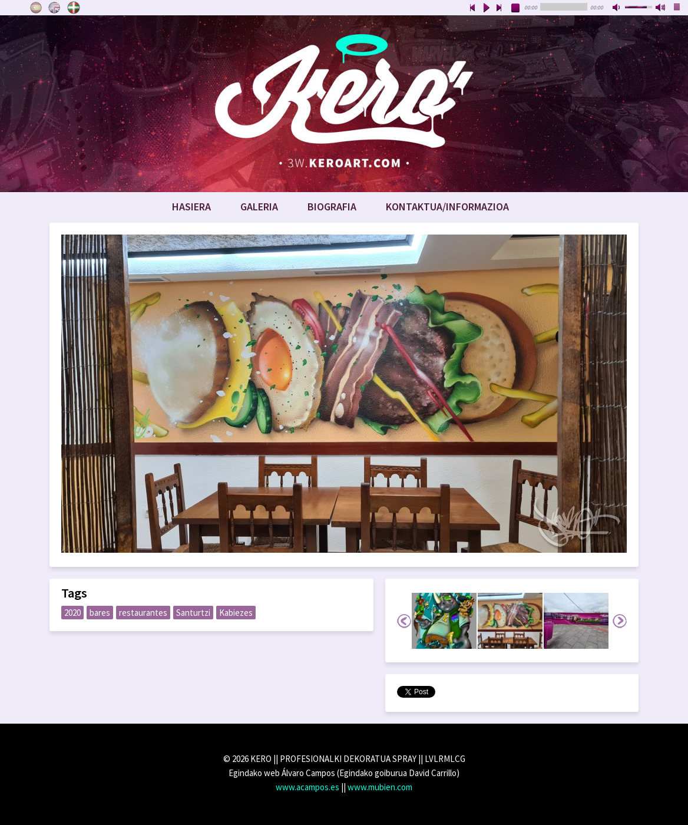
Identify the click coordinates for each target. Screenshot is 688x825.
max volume (661, 8)
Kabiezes (236, 612)
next (499, 8)
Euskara (73, 7)
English (54, 7)
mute (617, 8)
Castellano (35, 7)
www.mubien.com (380, 787)
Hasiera (191, 206)
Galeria (259, 206)
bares (100, 612)
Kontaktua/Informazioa (447, 206)
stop (516, 8)
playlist (677, 8)
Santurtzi (193, 612)
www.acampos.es (307, 787)
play (486, 8)
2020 (72, 612)
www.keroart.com (344, 103)
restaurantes (143, 612)
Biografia (331, 206)
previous (472, 8)
